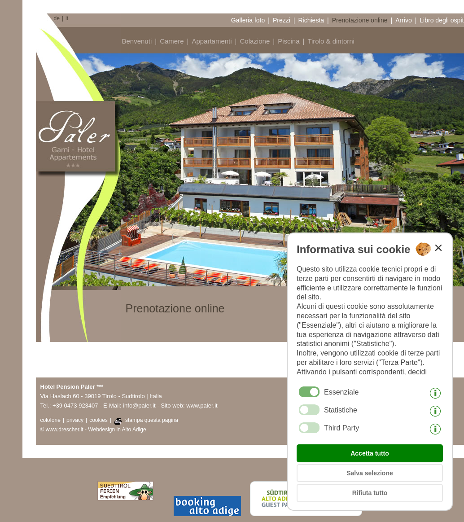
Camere (172, 41)
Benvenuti (137, 41)
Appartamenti (212, 41)
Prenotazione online (360, 20)
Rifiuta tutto (370, 492)
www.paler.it (201, 405)
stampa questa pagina (151, 420)
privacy (74, 420)
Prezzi (281, 20)
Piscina (288, 41)
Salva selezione (369, 473)
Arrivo (403, 20)
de (57, 18)
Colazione (255, 41)
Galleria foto (248, 20)
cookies (98, 420)
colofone (50, 420)
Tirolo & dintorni (331, 41)
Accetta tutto (369, 453)
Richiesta (311, 20)
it (67, 18)
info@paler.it (139, 405)
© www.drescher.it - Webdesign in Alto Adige (93, 429)
